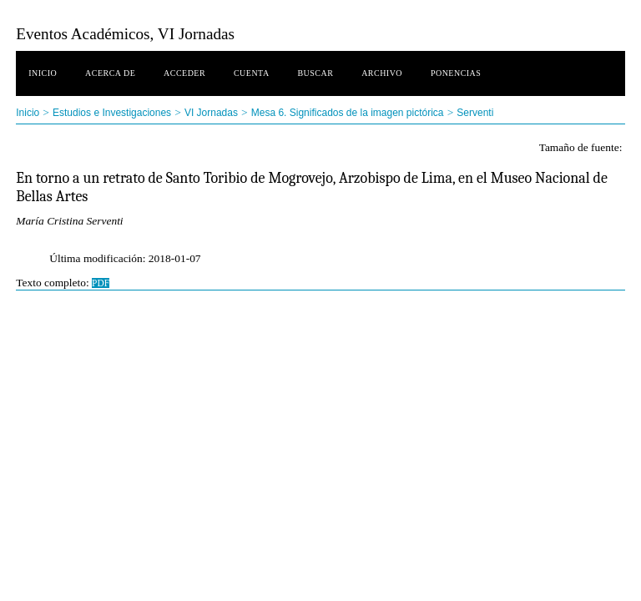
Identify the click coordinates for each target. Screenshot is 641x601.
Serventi (475, 113)
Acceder (184, 73)
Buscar (315, 73)
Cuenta (252, 73)
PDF (100, 283)
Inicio (42, 73)
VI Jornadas (211, 113)
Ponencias (456, 73)
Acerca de (110, 73)
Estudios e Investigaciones (112, 113)
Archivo (381, 73)
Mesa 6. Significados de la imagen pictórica (347, 113)
